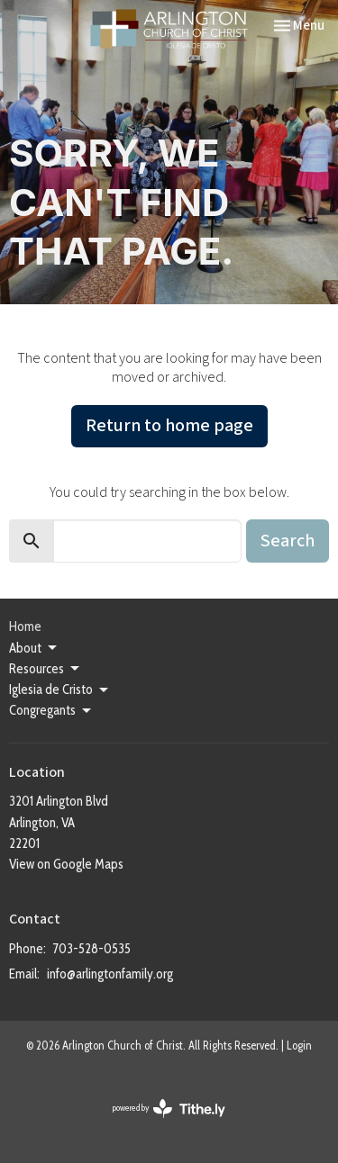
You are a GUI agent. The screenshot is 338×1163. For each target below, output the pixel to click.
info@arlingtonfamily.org (110, 974)
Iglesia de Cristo (60, 690)
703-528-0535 (92, 949)
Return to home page (169, 425)
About (34, 648)
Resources (45, 669)
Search (287, 541)
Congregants (51, 711)
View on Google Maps (66, 864)
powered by (169, 1108)
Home (25, 626)
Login (299, 1045)
